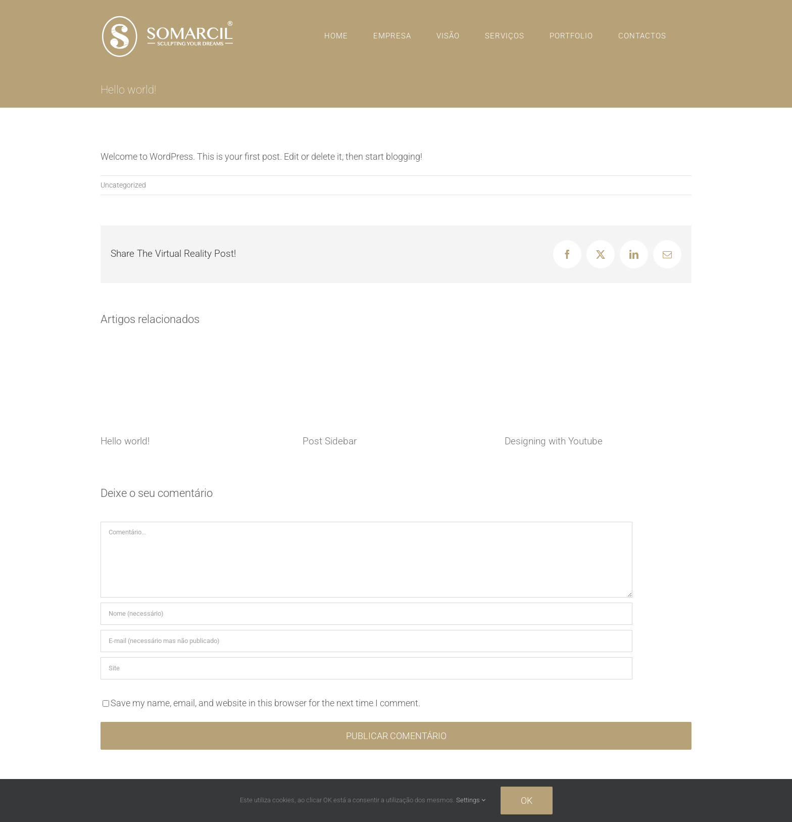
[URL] (366, 668)
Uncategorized (123, 185)
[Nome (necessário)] (366, 614)
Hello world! (125, 441)
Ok (526, 800)
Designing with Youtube (554, 441)
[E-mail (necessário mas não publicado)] (366, 641)
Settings (470, 800)
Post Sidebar (330, 441)
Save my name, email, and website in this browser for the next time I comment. (265, 703)
